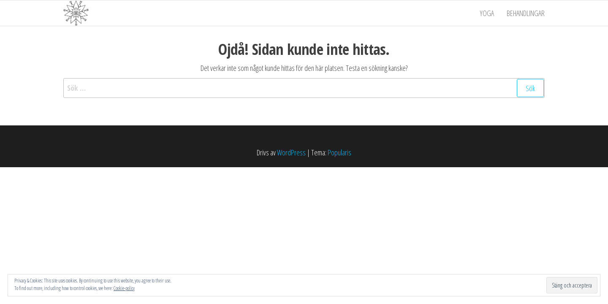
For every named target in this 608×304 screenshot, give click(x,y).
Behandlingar (526, 13)
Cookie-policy (124, 288)
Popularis (339, 152)
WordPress (291, 152)
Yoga (487, 13)
